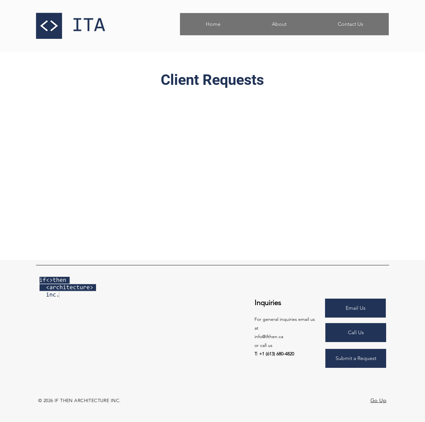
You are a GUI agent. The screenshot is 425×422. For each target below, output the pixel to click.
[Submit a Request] (355, 358)
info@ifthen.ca (268, 336)
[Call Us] (355, 332)
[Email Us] (355, 308)
